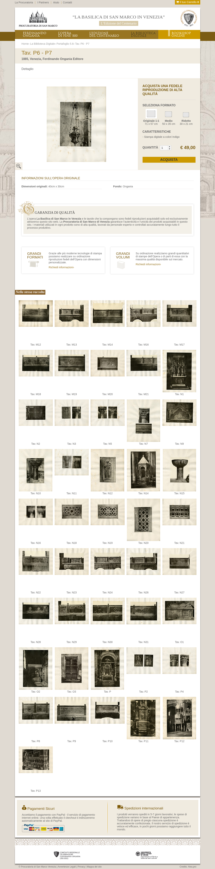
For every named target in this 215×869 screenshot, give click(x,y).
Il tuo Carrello (187, 2)
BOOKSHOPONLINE (181, 34)
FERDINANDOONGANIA (34, 34)
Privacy (81, 866)
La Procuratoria (24, 2)
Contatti (67, 2)
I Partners (43, 2)
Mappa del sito (94, 866)
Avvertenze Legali (67, 866)
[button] (169, 147)
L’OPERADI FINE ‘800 (68, 34)
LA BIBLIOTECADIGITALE (143, 34)
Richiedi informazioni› (61, 267)
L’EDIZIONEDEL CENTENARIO (104, 34)
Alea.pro (192, 866)
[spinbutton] (164, 147)
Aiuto (56, 2)
